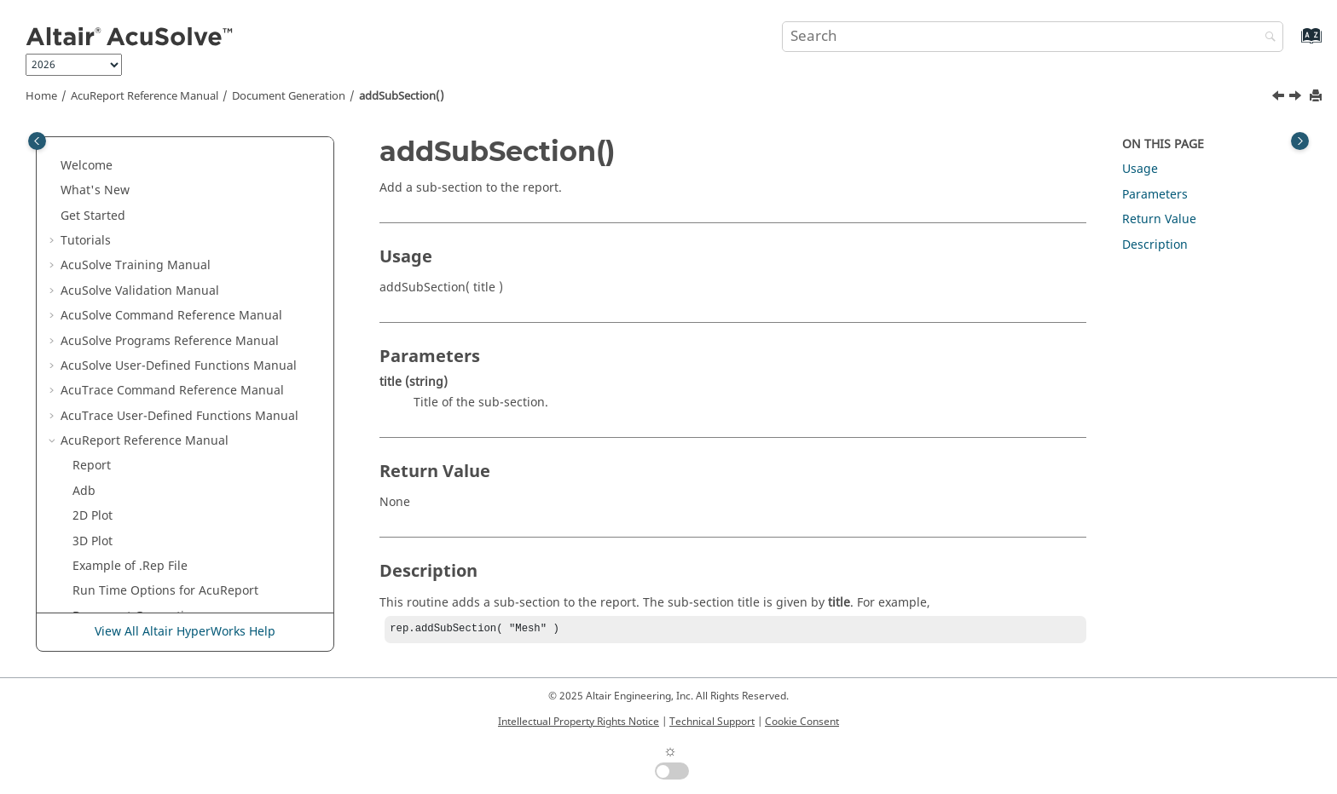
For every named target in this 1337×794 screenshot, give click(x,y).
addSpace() (116, 328)
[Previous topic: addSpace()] (1280, 98)
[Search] (1266, 38)
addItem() (113, 278)
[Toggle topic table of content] (1300, 141)
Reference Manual (144, 96)
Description (1155, 245)
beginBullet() (121, 504)
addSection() (120, 304)
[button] (77, 153)
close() (103, 554)
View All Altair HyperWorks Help (185, 633)
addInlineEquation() (142, 253)
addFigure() (118, 203)
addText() (111, 454)
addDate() (113, 153)
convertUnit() (121, 579)
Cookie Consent (802, 721)
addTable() (115, 403)
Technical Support (712, 721)
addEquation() (125, 178)
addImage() (118, 229)
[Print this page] (1317, 96)
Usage (1140, 169)
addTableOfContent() (144, 429)
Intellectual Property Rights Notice (578, 721)
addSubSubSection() (142, 379)
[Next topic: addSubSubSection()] (1297, 98)
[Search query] (1032, 36)
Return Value (1159, 219)
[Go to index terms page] (1293, 44)
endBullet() (116, 604)
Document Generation (288, 96)
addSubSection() (401, 96)
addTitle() (112, 478)
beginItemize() (126, 529)
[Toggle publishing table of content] (37, 141)
